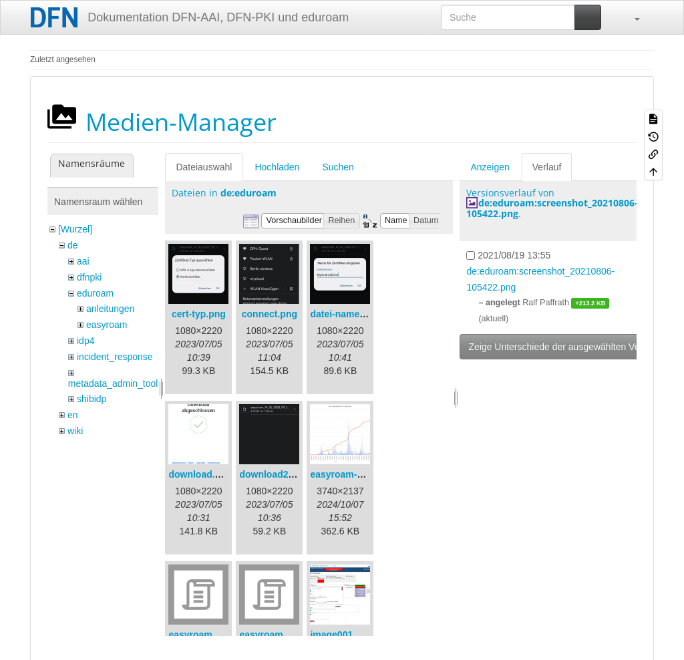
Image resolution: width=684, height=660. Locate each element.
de (72, 245)
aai (83, 261)
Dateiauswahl (204, 167)
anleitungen (110, 308)
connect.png (269, 314)
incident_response (115, 356)
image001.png (341, 634)
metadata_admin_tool (113, 383)
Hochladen (276, 167)
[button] (630, 17)
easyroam (106, 324)
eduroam (95, 293)
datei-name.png (344, 314)
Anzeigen (489, 167)
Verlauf (547, 167)
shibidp (91, 398)
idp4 (85, 340)
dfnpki (89, 277)
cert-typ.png (199, 314)
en (72, 414)
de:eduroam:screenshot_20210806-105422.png (552, 207)
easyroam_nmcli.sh (282, 634)
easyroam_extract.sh (214, 634)
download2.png (273, 474)
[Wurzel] (75, 229)
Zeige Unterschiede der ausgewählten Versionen (569, 346)
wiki (75, 431)
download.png (200, 474)
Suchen (337, 167)
